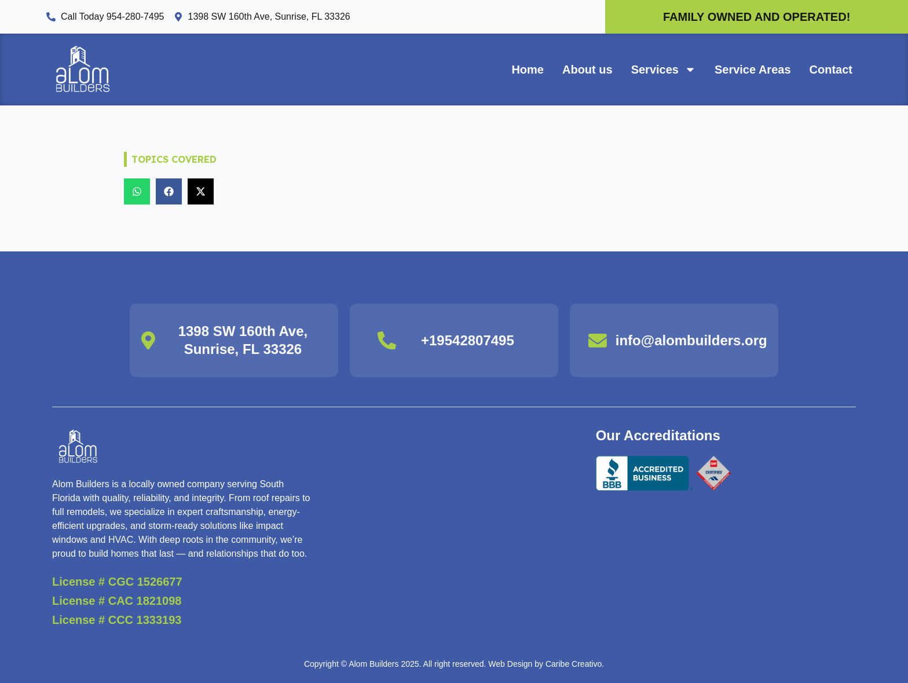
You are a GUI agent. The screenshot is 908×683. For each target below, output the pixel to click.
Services (663, 69)
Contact (831, 69)
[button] (137, 191)
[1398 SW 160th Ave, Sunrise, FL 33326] (148, 340)
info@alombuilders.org (691, 340)
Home (527, 69)
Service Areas (753, 69)
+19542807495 (467, 340)
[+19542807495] (387, 340)
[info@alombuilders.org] (597, 340)
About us (587, 69)
